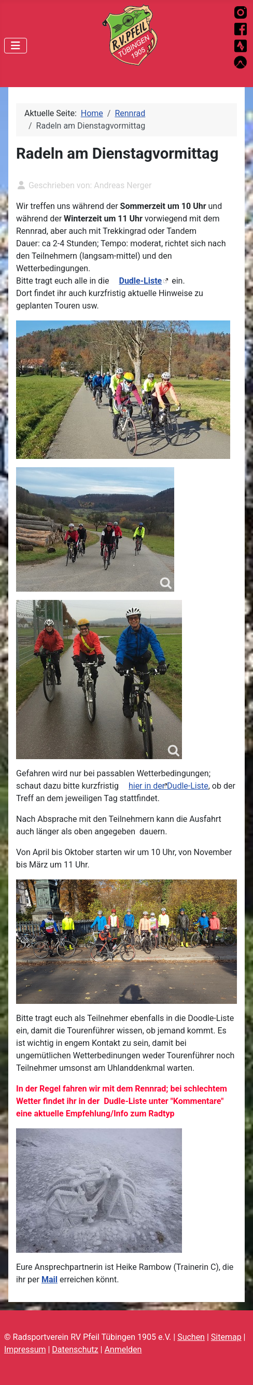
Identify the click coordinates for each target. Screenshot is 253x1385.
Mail (49, 1279)
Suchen (191, 1337)
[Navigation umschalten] (15, 45)
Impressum (25, 1349)
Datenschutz (75, 1349)
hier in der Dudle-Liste (168, 786)
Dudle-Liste (140, 281)
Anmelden (123, 1349)
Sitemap (226, 1337)
